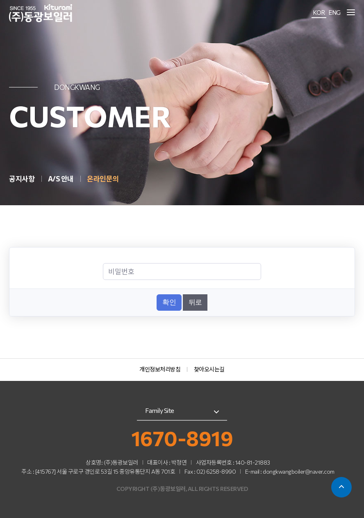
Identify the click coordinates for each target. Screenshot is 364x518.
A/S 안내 (61, 178)
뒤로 (195, 302)
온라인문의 (103, 178)
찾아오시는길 (209, 369)
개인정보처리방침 (159, 369)
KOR (319, 12)
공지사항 (22, 178)
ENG (334, 12)
